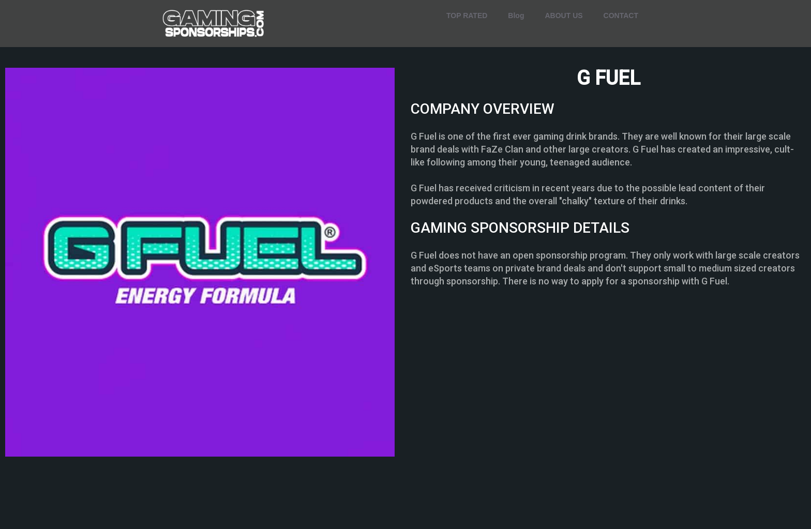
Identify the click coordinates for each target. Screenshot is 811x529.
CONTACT (621, 15)
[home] (214, 23)
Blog (516, 15)
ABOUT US (563, 15)
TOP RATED (466, 15)
